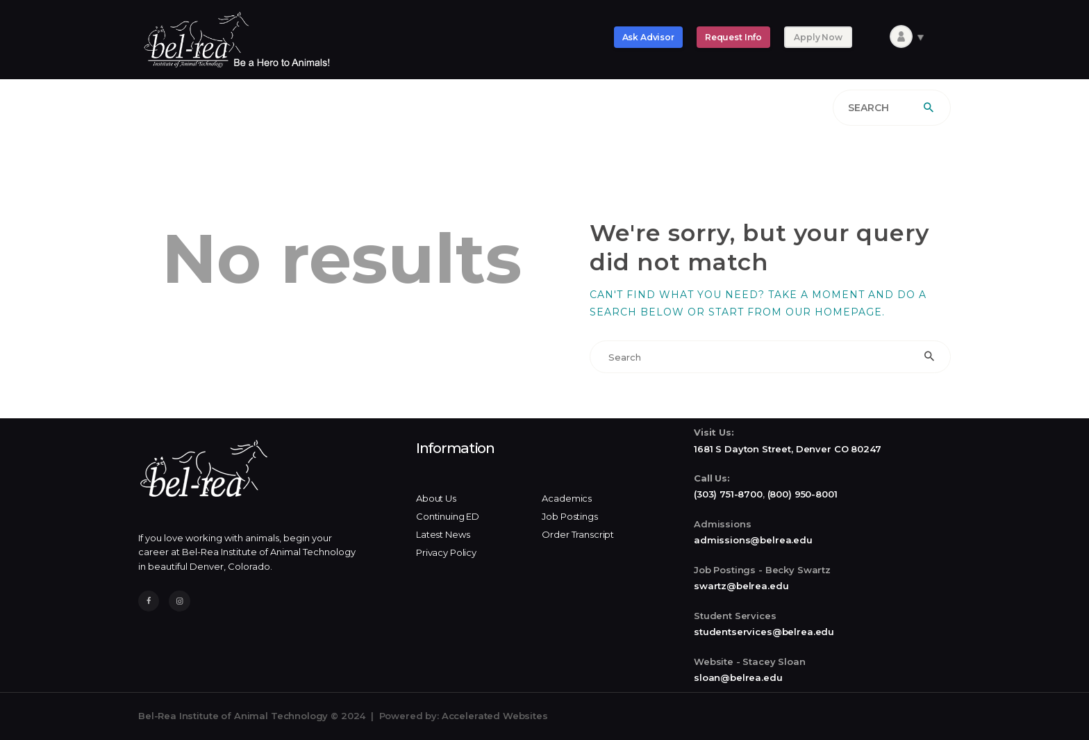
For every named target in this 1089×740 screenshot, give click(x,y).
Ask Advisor (648, 37)
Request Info (733, 37)
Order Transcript (578, 534)
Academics (567, 498)
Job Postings (569, 516)
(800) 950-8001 (802, 494)
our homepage (833, 312)
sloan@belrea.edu (738, 677)
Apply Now (818, 37)
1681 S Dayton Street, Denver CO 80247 (787, 448)
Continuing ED (447, 516)
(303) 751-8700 (728, 494)
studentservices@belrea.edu (764, 631)
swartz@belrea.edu (741, 585)
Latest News (442, 534)
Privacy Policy (446, 552)
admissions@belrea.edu (753, 539)
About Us (436, 498)
